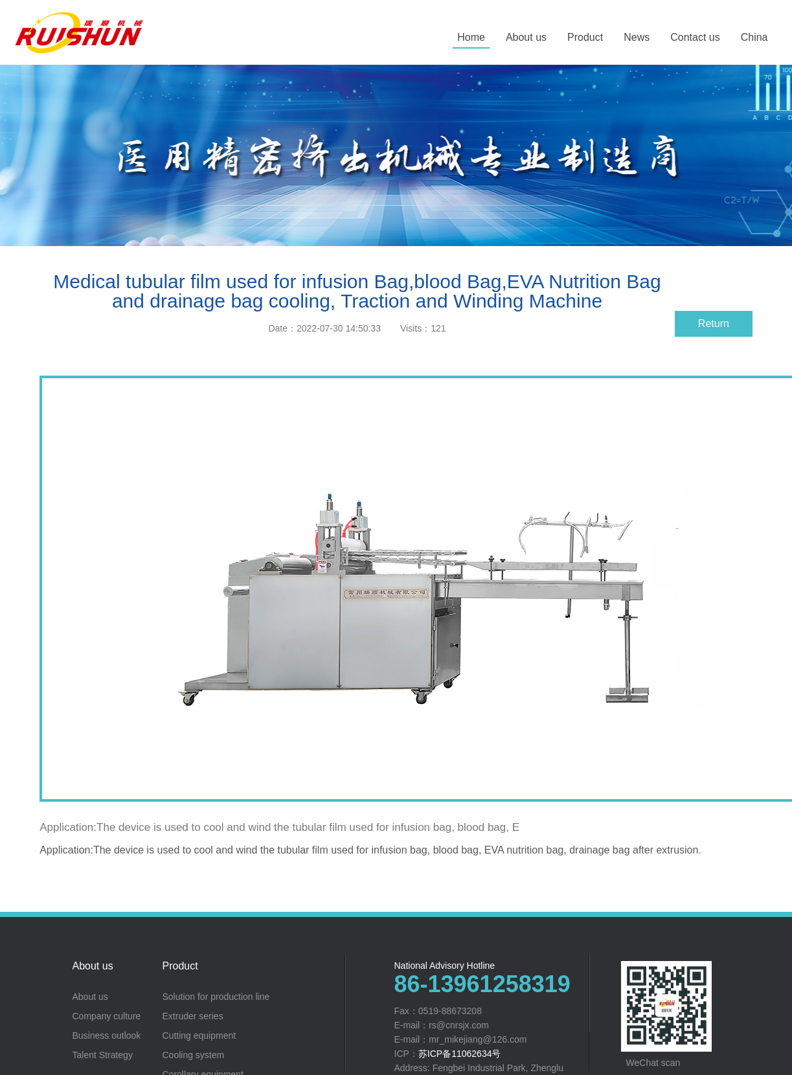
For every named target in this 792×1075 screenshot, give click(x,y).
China (754, 37)
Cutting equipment (199, 1035)
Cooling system (194, 1054)
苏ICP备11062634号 (459, 1053)
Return (713, 323)
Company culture (107, 1016)
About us (93, 966)
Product (180, 966)
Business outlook (107, 1035)
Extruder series (193, 1016)
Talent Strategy (103, 1054)
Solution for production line (216, 996)
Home (471, 37)
